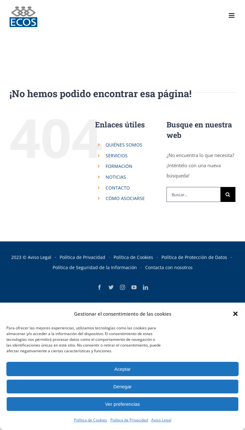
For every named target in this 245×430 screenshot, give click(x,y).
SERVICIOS (117, 156)
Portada (84, 51)
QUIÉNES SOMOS (124, 145)
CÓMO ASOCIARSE (125, 198)
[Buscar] (227, 194)
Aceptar (122, 369)
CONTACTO (118, 188)
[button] (235, 314)
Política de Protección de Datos (194, 257)
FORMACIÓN (119, 166)
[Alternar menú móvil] (232, 15)
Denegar (122, 386)
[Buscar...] (193, 194)
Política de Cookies (90, 420)
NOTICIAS (116, 177)
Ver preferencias (122, 404)
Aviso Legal (161, 420)
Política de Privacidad (129, 420)
